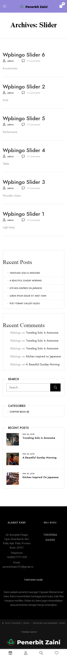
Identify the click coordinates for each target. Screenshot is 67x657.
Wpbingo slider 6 (24, 55)
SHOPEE (50, 540)
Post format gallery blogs (25, 303)
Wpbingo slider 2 (24, 86)
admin (10, 61)
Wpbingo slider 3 (24, 182)
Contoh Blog (18, 411)
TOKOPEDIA (50, 534)
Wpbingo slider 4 (24, 150)
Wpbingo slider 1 (23, 214)
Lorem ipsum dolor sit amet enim (28, 295)
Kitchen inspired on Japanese (26, 288)
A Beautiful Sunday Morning (26, 280)
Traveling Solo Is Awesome (25, 273)
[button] (61, 6)
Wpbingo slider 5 (24, 118)
